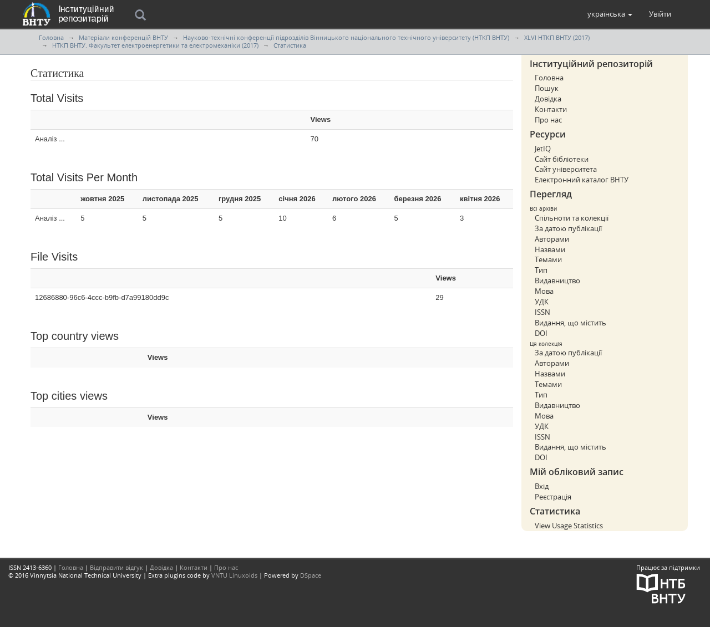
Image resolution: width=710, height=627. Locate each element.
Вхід (542, 486)
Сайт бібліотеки (562, 159)
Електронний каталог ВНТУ (581, 180)
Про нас (548, 120)
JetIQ (543, 149)
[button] (610, 14)
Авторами (552, 239)
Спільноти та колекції (571, 218)
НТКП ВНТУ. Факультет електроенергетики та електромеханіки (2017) (155, 45)
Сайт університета (566, 169)
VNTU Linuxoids (234, 575)
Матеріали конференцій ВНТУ (123, 37)
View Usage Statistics (569, 526)
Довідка (548, 99)
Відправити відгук (116, 567)
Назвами (550, 249)
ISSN (542, 312)
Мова (544, 291)
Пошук (547, 88)
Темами (548, 259)
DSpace (310, 575)
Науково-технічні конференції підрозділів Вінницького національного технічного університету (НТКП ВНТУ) (346, 37)
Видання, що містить (570, 323)
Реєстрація (553, 497)
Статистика (289, 45)
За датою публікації (568, 228)
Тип (541, 270)
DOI (541, 333)
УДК (542, 302)
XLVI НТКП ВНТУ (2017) (557, 37)
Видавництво (557, 281)
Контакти (551, 109)
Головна (51, 37)
